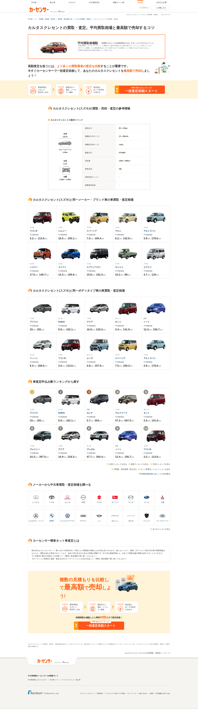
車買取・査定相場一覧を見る (125, 469)
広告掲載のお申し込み (163, 693)
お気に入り (161, 8)
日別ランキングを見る (118, 464)
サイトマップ (165, 14)
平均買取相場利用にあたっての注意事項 (154, 474)
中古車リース (54, 680)
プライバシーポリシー (87, 693)
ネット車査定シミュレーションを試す (155, 469)
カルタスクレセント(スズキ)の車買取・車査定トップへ (146, 653)
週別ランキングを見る (139, 464)
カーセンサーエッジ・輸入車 (71, 680)
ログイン (145, 8)
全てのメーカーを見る (161, 529)
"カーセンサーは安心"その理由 (115, 693)
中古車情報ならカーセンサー (37, 680)
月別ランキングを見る (161, 464)
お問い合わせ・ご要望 (146, 693)
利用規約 (100, 693)
